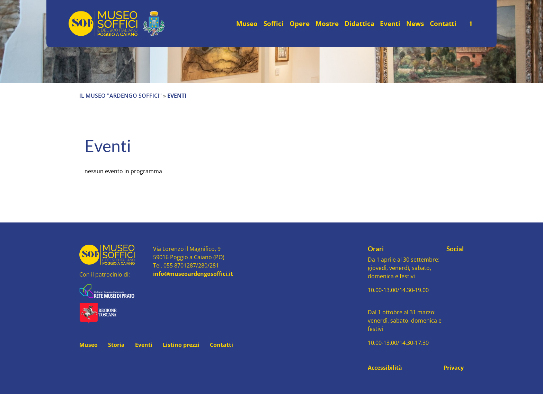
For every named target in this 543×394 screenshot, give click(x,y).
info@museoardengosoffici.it (193, 274)
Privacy (454, 367)
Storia (116, 345)
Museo (247, 23)
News (415, 23)
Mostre (327, 23)
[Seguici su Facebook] (448, 261)
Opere (300, 23)
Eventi (390, 23)
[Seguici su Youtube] (455, 261)
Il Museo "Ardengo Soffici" (120, 95)
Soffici (274, 23)
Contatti (443, 23)
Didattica (359, 23)
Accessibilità (385, 367)
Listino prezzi (181, 345)
